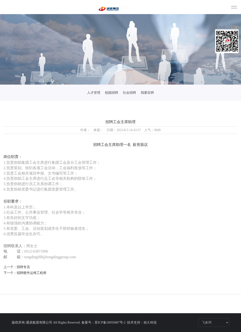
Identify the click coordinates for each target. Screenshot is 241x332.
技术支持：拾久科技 (142, 322)
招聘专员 (23, 267)
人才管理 (93, 92)
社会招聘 (129, 92)
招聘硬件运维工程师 (31, 273)
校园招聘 (111, 92)
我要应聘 (147, 92)
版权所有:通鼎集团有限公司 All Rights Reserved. (46, 322)
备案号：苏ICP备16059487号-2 (103, 322)
